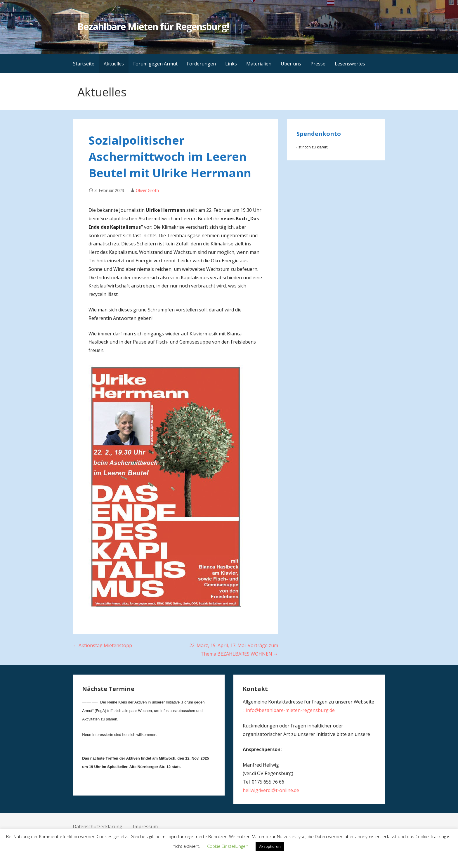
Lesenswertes (350, 63)
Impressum (145, 826)
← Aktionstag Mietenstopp (102, 645)
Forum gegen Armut (155, 63)
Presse (317, 63)
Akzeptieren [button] (270, 846)
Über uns (291, 63)
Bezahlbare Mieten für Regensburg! (153, 26)
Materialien (258, 63)
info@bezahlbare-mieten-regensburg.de (290, 710)
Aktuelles (114, 63)
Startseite (83, 63)
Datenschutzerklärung (97, 826)
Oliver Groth (147, 190)
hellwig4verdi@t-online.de (271, 790)
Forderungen (201, 63)
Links (231, 63)
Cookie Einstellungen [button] (227, 846)
